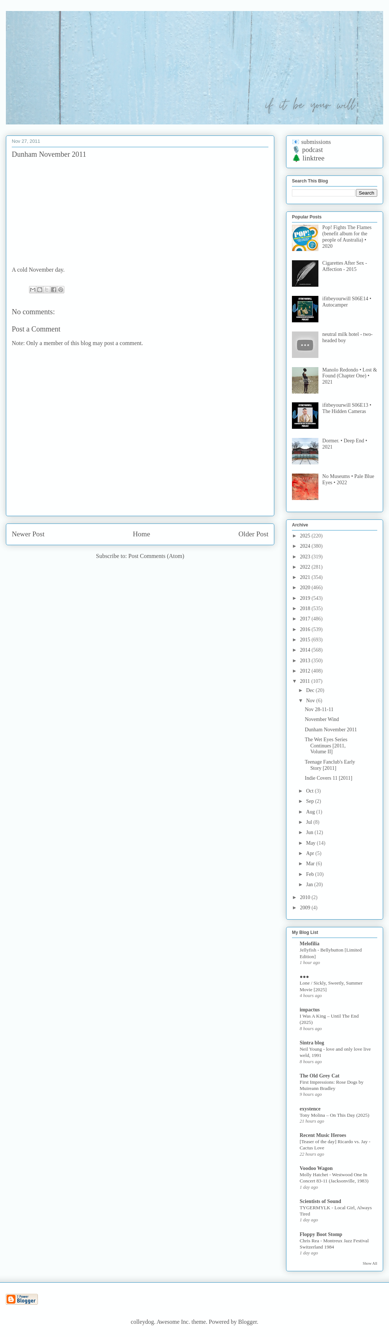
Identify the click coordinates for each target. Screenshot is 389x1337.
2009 (306, 907)
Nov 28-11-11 (319, 709)
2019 (306, 598)
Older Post (253, 534)
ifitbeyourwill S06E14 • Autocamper (346, 302)
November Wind (322, 719)
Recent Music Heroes (323, 1135)
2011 (305, 681)
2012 (306, 671)
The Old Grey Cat (319, 1076)
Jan (310, 884)
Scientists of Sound (320, 1201)
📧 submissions (311, 141)
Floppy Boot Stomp (321, 1234)
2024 (306, 546)
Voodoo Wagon (316, 1168)
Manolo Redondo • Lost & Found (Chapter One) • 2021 (349, 376)
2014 (306, 650)
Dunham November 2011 (331, 729)
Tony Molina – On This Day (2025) (334, 1115)
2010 (306, 897)
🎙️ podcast (307, 149)
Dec (310, 690)
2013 (306, 660)
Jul (309, 822)
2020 (306, 587)
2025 (306, 536)
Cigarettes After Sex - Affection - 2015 (344, 266)
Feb (310, 874)
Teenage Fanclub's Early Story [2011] (330, 765)
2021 (306, 577)
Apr (310, 853)
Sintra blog (312, 1043)
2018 (306, 608)
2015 (306, 639)
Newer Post (28, 534)
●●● (304, 976)
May (311, 843)
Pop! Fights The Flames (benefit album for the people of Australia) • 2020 (347, 237)
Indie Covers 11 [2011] (328, 778)
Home (141, 534)
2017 (306, 619)
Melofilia (310, 943)
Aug (311, 812)
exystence (310, 1109)
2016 (306, 629)
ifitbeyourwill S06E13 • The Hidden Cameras (346, 408)
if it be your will (60, 28)
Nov (311, 700)
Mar (311, 863)
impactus (310, 1009)
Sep (310, 801)
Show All (370, 1263)
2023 (306, 556)
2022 (306, 567)
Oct (310, 791)
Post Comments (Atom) (156, 556)
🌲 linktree (308, 158)
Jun (310, 832)
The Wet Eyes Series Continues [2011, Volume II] (326, 746)
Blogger (247, 1322)
